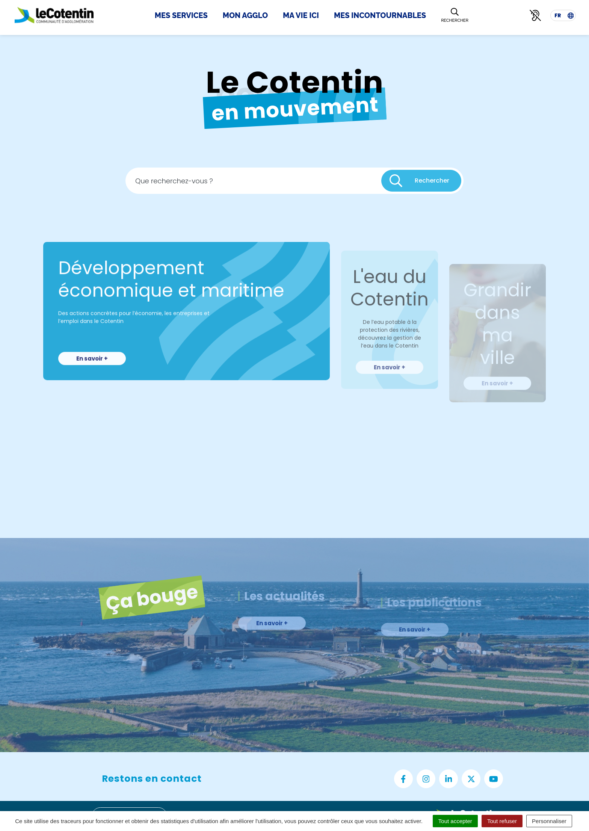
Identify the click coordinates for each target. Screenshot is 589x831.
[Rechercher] (454, 15)
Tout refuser (502, 821)
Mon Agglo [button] (245, 15)
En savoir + (92, 381)
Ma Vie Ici (301, 15)
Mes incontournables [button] (380, 15)
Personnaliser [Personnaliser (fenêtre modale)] (549, 821)
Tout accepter (455, 821)
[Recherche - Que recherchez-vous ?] (254, 184)
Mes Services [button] (181, 15)
